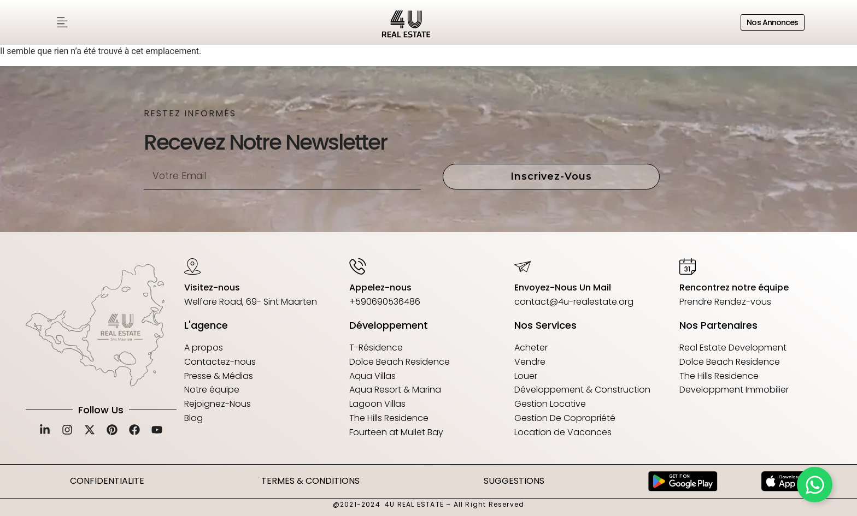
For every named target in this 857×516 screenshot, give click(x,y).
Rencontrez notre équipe (734, 287)
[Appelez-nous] (357, 266)
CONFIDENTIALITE (107, 481)
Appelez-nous (380, 287)
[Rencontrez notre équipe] (687, 266)
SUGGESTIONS (514, 481)
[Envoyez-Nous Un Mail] (522, 266)
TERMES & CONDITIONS (310, 481)
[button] (62, 22)
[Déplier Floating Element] (814, 484)
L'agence (206, 325)
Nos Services (545, 325)
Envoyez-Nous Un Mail (562, 287)
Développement (388, 325)
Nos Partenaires (718, 325)
